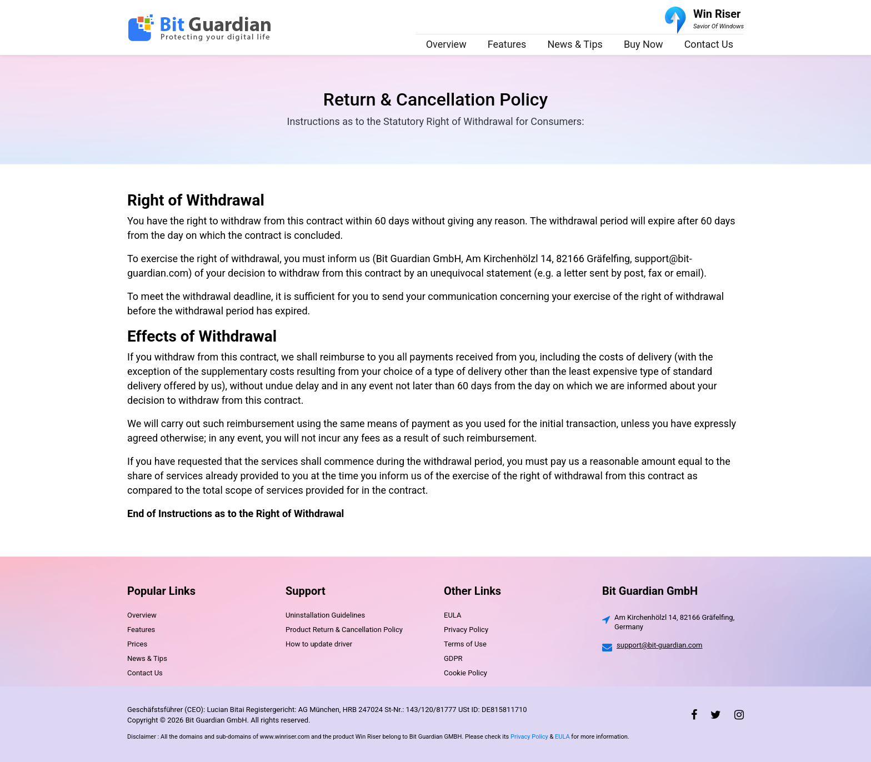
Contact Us (708, 44)
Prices (137, 644)
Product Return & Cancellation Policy (344, 629)
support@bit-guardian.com (659, 645)
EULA (452, 615)
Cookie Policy (465, 673)
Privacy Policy (466, 629)
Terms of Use (465, 644)
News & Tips (575, 44)
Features (507, 44)
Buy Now (643, 44)
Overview (446, 44)
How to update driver (319, 644)
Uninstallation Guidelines (325, 615)
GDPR (453, 658)
